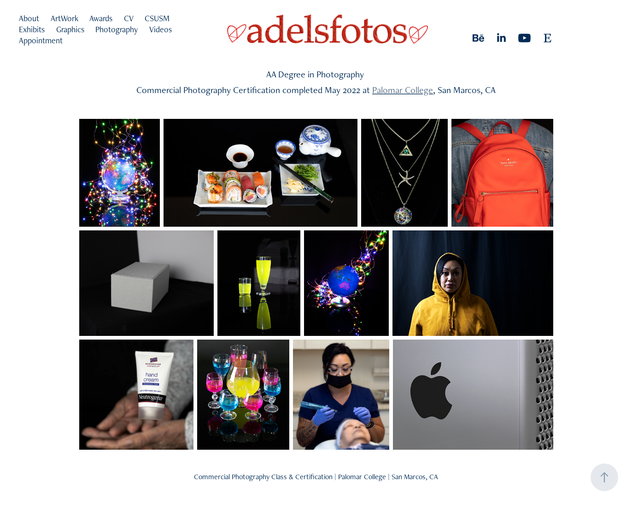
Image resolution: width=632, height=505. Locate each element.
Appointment (41, 40)
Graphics (70, 29)
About (29, 18)
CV (129, 18)
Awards (100, 18)
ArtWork (64, 18)
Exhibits (32, 29)
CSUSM (157, 18)
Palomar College (402, 90)
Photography (116, 29)
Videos (160, 29)
